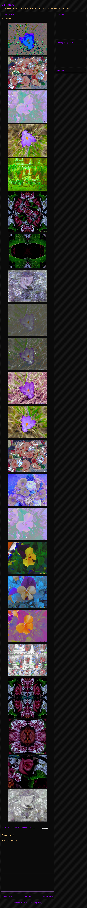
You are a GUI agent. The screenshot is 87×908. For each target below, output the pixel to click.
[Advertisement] (27, 882)
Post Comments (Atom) (33, 903)
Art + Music (7, 4)
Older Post (48, 896)
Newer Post (7, 896)
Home (28, 896)
